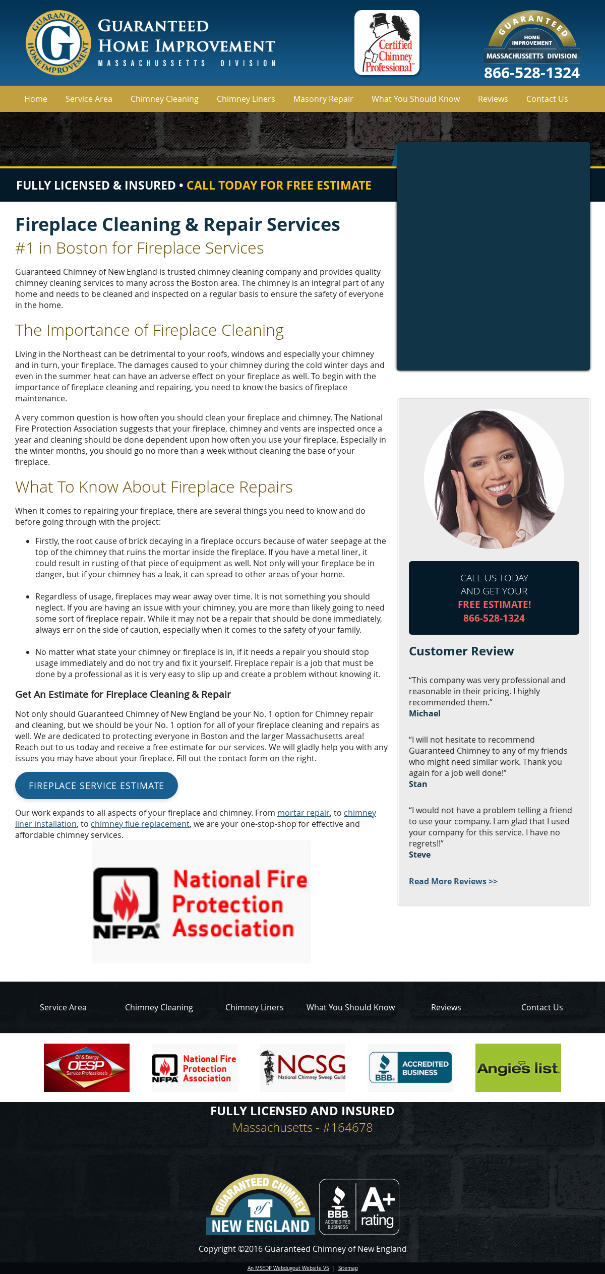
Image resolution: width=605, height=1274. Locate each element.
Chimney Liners (246, 98)
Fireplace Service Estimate (96, 785)
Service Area (89, 98)
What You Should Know (416, 98)
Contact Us (547, 98)
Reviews (493, 98)
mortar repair (303, 812)
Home (35, 98)
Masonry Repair (323, 98)
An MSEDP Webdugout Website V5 (288, 1268)
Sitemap (348, 1268)
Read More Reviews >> (453, 881)
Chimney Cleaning (165, 98)
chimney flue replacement (140, 823)
